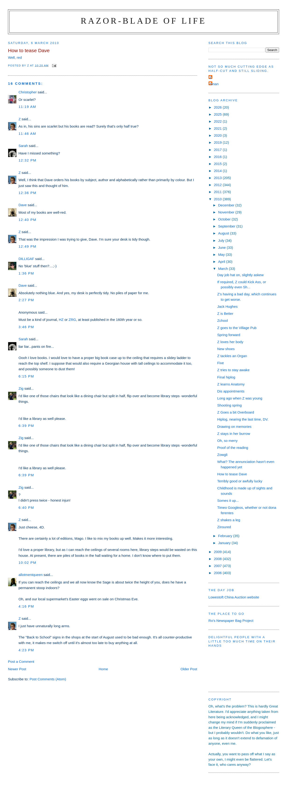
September (227, 226)
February (225, 536)
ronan (214, 84)
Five (220, 363)
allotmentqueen (30, 575)
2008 (218, 559)
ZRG (72, 320)
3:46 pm (26, 327)
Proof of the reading (232, 448)
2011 (218, 192)
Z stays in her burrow (233, 434)
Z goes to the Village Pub (236, 328)
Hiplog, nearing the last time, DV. (242, 419)
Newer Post (17, 669)
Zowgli (222, 455)
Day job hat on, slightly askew (240, 275)
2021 (218, 128)
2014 (218, 171)
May (222, 255)
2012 (218, 185)
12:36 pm (27, 193)
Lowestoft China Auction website (234, 597)
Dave (22, 205)
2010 (218, 199)
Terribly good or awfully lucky (239, 481)
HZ (61, 320)
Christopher (27, 92)
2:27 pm (26, 300)
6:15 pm (26, 376)
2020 (218, 135)
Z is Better (225, 313)
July (221, 240)
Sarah (23, 146)
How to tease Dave (232, 474)
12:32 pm (27, 160)
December (226, 205)
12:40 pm (27, 220)
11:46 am (27, 134)
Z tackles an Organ (232, 356)
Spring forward (228, 335)
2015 (218, 164)
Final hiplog (226, 377)
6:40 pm (26, 507)
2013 (218, 178)
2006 (218, 573)
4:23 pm (26, 650)
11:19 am (27, 107)
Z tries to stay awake (233, 370)
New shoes (226, 349)
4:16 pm (26, 606)
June (222, 247)
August (224, 233)
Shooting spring (229, 405)
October (225, 219)
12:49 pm (27, 246)
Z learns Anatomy (230, 384)
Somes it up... (228, 500)
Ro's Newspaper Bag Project (231, 621)
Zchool (222, 321)
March (223, 269)
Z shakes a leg (228, 520)
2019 (218, 142)
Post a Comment (21, 661)
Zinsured (224, 527)
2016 (218, 157)
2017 (218, 150)
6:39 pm (26, 426)
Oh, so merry (227, 441)
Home (103, 669)
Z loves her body (230, 342)
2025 (218, 114)
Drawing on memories (234, 427)
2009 (218, 552)
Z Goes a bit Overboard (235, 412)
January (225, 543)
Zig (20, 388)
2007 (218, 566)
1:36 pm (26, 273)
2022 (218, 121)
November (226, 212)
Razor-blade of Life (143, 21)
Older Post (189, 669)
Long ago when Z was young (239, 398)
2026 (218, 107)
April (222, 262)
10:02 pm (27, 562)
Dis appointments (230, 391)
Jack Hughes (227, 306)
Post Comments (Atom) (47, 679)
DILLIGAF (26, 259)
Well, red (15, 57)
